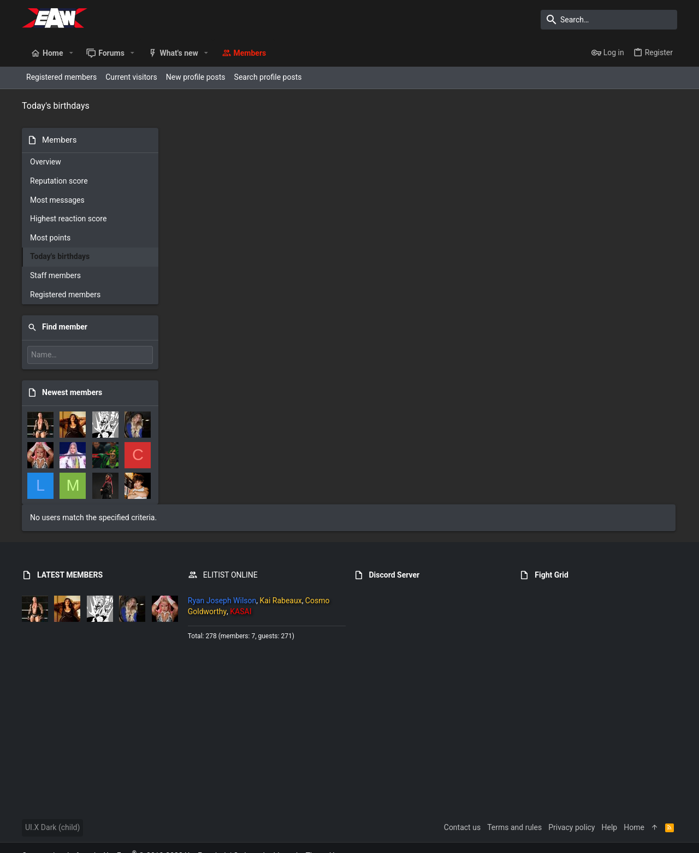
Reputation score (59, 181)
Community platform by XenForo (125, 828)
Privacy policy (571, 800)
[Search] (609, 20)
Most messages (57, 200)
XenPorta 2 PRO (49, 839)
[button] (71, 53)
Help (610, 800)
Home (634, 800)
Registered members (65, 294)
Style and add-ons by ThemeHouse (292, 828)
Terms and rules (514, 800)
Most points (50, 237)
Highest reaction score (68, 218)
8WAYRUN (163, 839)
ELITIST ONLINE (230, 547)
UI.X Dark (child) (52, 800)
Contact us (462, 800)
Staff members (55, 275)
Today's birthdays (60, 256)
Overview (45, 161)
